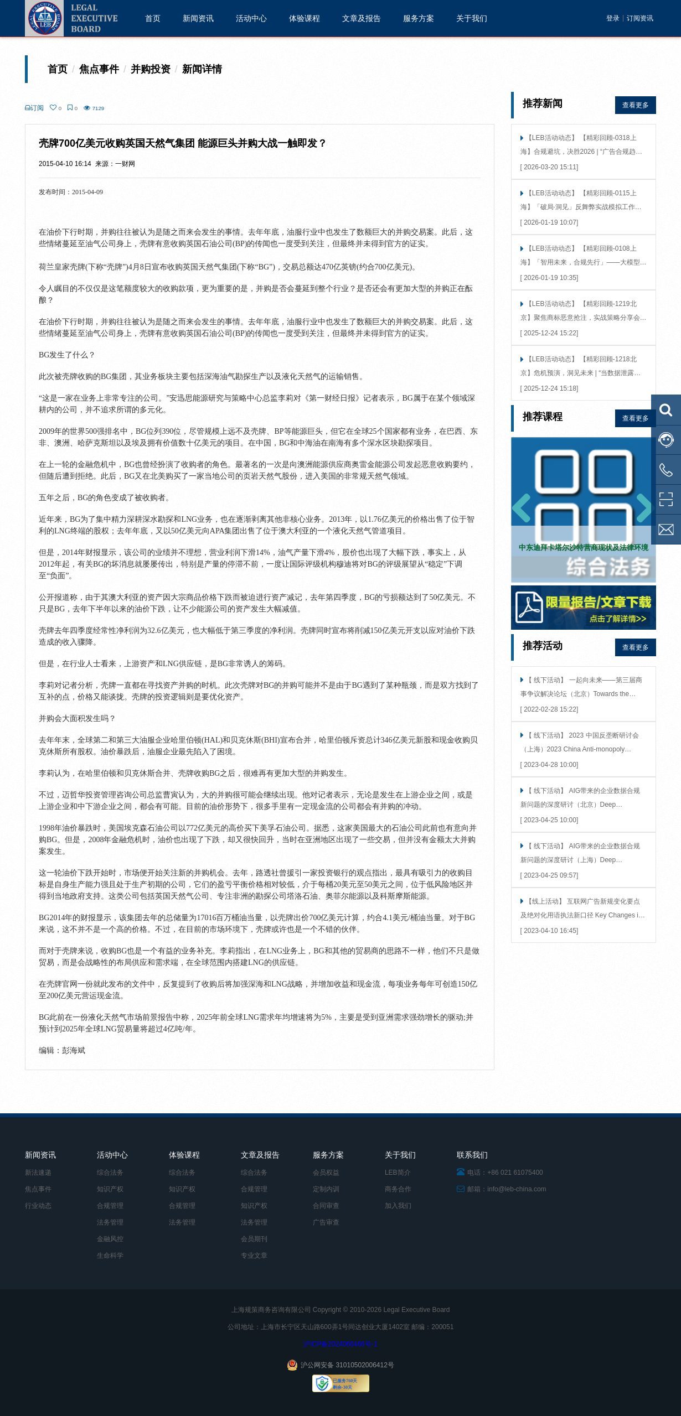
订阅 (34, 108)
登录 (613, 18)
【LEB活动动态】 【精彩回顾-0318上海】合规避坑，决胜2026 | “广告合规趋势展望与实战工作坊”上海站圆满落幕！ (581, 146)
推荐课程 (543, 416)
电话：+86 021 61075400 (500, 1172)
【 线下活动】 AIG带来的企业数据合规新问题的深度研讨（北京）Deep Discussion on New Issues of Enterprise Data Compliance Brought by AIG (580, 799)
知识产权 (110, 1189)
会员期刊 (254, 1239)
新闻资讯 (198, 18)
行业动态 (38, 1206)
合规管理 (110, 1206)
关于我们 (471, 18)
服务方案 (418, 18)
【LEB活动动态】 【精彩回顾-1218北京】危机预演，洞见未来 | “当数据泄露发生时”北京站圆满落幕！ (580, 367)
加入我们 (398, 1206)
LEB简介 (398, 1172)
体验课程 (304, 18)
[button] (522, 510)
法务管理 (110, 1222)
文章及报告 (361, 18)
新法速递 (38, 1172)
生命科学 (110, 1255)
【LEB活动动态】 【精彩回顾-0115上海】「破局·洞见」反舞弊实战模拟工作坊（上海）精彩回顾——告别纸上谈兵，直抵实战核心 (583, 201)
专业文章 (254, 1255)
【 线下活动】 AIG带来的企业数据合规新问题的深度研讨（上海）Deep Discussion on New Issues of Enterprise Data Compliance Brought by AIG (580, 854)
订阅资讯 (640, 18)
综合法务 (110, 1172)
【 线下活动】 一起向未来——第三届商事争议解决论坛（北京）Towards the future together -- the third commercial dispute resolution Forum (581, 688)
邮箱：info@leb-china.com (501, 1189)
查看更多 (635, 105)
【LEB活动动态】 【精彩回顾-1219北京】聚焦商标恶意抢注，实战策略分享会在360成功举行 (583, 312)
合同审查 (326, 1206)
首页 (153, 18)
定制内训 (326, 1189)
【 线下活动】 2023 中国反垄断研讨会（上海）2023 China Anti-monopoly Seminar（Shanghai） (579, 743)
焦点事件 (38, 1189)
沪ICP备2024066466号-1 (340, 1344)
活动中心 (251, 18)
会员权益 (326, 1172)
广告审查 (326, 1222)
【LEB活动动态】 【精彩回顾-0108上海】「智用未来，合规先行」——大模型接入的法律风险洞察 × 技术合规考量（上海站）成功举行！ (583, 256)
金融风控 (110, 1239)
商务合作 (398, 1189)
